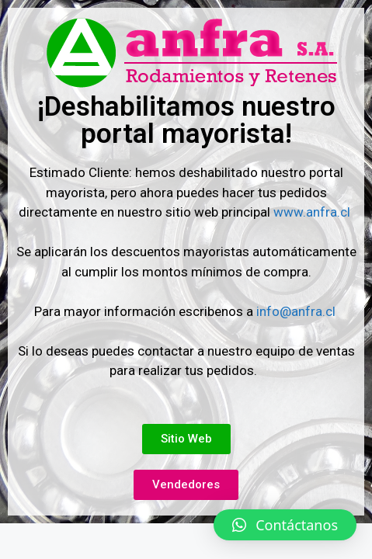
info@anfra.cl (295, 311)
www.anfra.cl (313, 212)
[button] (285, 524)
